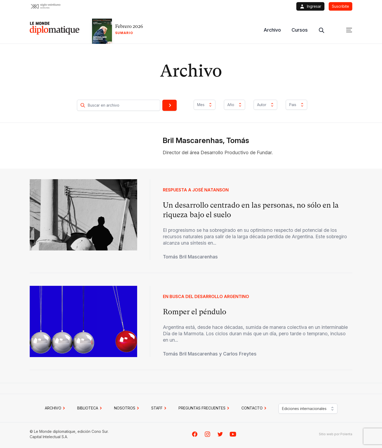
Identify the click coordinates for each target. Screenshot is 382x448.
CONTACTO (254, 408)
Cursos (300, 30)
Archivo (272, 30)
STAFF (159, 408)
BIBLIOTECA (90, 408)
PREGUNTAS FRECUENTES (205, 408)
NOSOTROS (127, 408)
